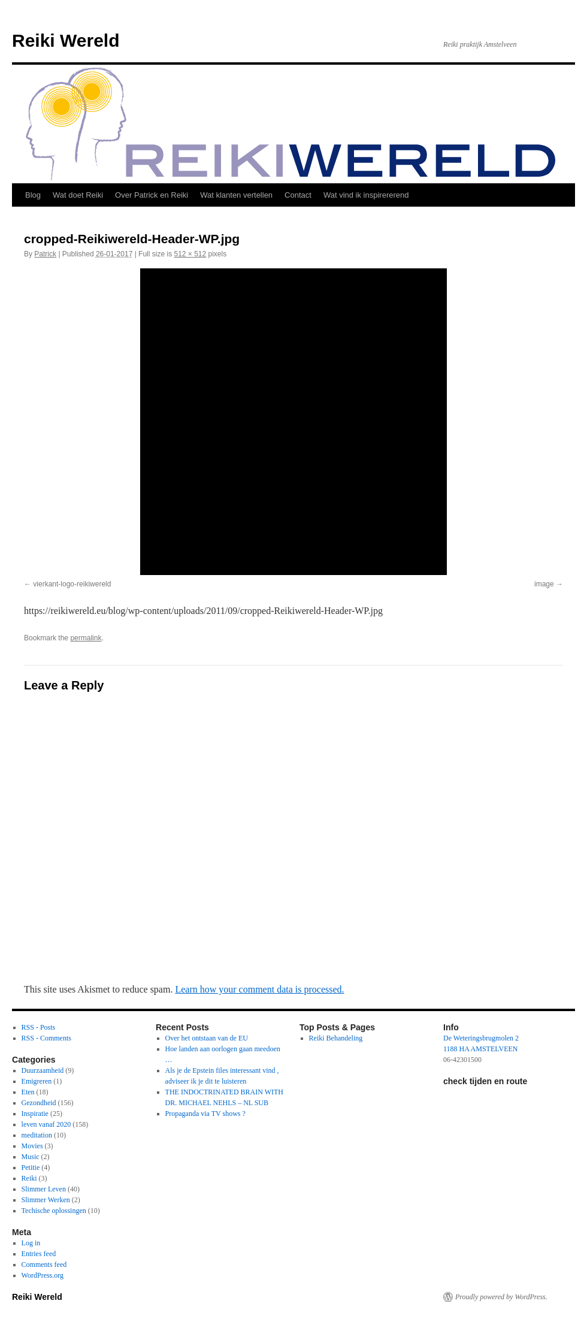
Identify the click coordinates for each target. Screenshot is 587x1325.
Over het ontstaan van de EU (206, 1038)
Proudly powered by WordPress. (501, 1297)
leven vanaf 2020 (46, 1124)
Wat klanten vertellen (236, 194)
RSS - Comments (46, 1038)
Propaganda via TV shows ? (205, 1113)
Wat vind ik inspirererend (366, 194)
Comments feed (44, 1264)
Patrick (45, 254)
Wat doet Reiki (78, 194)
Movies (32, 1146)
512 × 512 (190, 254)
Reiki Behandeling (336, 1038)
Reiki (29, 1178)
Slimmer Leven (44, 1189)
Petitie (31, 1167)
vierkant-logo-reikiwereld (72, 584)
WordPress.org (42, 1275)
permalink (85, 638)
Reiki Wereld (66, 40)
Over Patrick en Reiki (151, 194)
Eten (28, 1092)
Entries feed (39, 1254)
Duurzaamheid (43, 1070)
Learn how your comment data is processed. (259, 989)
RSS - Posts (39, 1027)
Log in (31, 1243)
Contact (298, 194)
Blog (33, 194)
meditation (37, 1135)
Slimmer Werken (46, 1200)
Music (31, 1156)
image (544, 584)
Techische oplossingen (54, 1210)
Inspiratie (35, 1113)
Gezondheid (39, 1103)
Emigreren (37, 1081)
